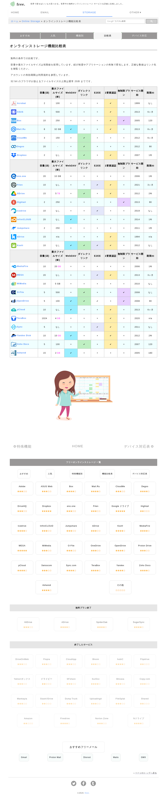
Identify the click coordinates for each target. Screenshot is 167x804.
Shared (145, 698)
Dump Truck (71, 698)
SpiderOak (102, 621)
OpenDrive (20, 300)
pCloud (18, 309)
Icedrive (18, 210)
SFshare (71, 678)
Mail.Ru (18, 128)
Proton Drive (145, 545)
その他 (120, 584)
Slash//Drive (46, 698)
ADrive (65, 621)
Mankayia (22, 698)
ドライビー (46, 678)
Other (108, 12)
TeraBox (18, 317)
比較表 (108, 34)
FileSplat (120, 698)
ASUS (17, 111)
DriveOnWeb (22, 658)
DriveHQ (22, 505)
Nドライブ (138, 718)
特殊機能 (24, 445)
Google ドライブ (120, 505)
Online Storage (31, 20)
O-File (17, 291)
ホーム (14, 20)
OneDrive (96, 545)
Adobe (22, 485)
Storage (88, 12)
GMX (143, 757)
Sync (17, 326)
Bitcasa (120, 678)
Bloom (95, 658)
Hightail (18, 201)
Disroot (87, 757)
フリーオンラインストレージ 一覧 (83, 461)
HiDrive (28, 621)
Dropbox (19, 154)
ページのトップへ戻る (146, 772)
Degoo (17, 146)
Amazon (28, 718)
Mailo (116, 757)
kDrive (17, 236)
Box (16, 120)
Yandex (120, 564)
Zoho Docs (20, 343)
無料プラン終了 (83, 607)
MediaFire (19, 266)
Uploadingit (96, 698)
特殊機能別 (77, 473)
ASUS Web (46, 485)
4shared (18, 352)
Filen (17, 184)
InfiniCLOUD (21, 219)
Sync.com (71, 564)
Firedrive (65, 718)
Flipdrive (145, 658)
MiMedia (18, 283)
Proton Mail (55, 757)
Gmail (24, 757)
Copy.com (145, 678)
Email (70, 12)
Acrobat (18, 102)
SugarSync (138, 621)
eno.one (18, 175)
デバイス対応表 (137, 445)
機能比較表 (107, 473)
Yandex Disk (21, 335)
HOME (77, 445)
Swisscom (46, 564)
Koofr (17, 244)
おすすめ (25, 34)
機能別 (80, 34)
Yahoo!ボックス (22, 678)
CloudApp (71, 658)
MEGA (17, 274)
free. (21, 4)
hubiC (120, 658)
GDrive (18, 193)
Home (53, 12)
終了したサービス (83, 644)
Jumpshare (20, 227)
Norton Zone (101, 718)
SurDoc (96, 678)
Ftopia (46, 658)
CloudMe (19, 137)
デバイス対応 (139, 34)
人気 (53, 34)
